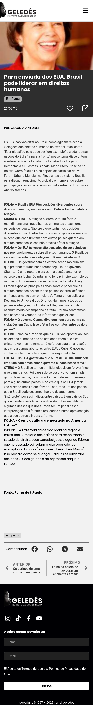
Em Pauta (13, 99)
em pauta (12, 535)
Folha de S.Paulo (28, 492)
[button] (34, 549)
